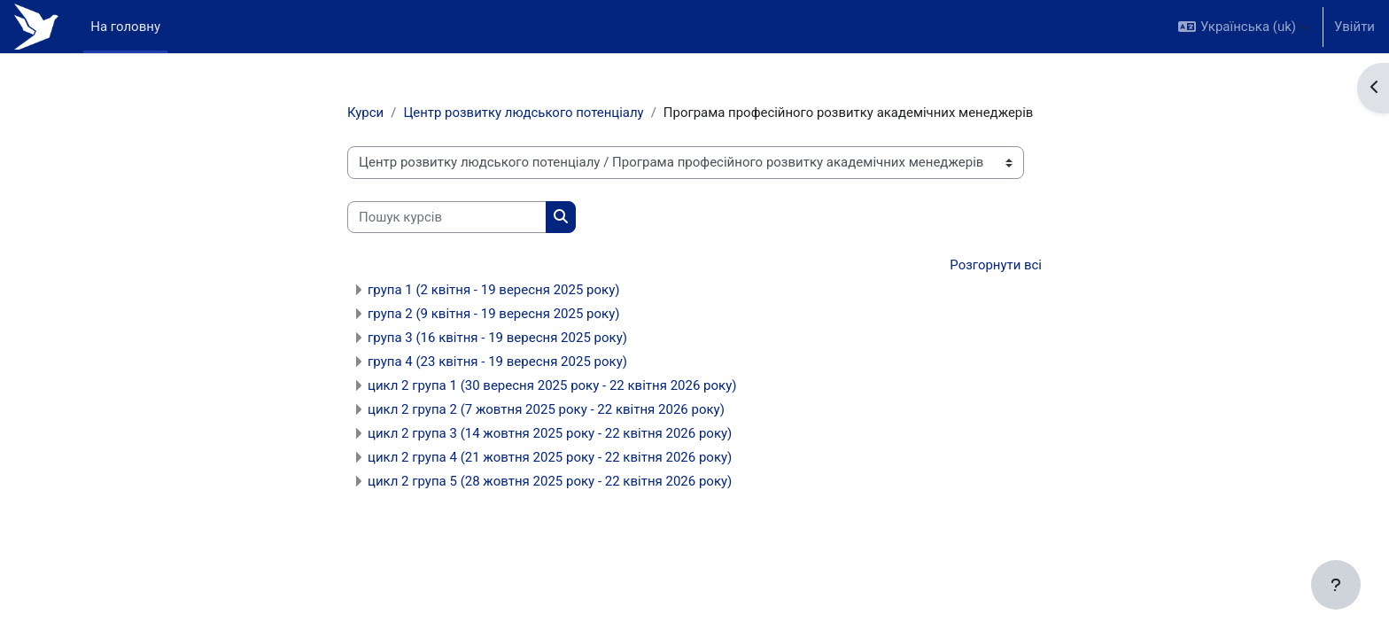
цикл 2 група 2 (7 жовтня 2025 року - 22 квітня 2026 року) (546, 409)
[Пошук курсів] (447, 217)
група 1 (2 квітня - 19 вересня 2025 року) (494, 290)
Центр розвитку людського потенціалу (524, 113)
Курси (365, 113)
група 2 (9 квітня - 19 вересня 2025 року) (494, 314)
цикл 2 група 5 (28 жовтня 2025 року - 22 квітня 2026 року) (550, 481)
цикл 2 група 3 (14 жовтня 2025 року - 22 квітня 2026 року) (550, 433)
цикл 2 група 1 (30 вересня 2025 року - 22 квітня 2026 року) (552, 385)
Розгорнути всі (996, 266)
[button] (1243, 26)
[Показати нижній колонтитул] (1336, 585)
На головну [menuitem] (125, 27)
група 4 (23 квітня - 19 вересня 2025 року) (497, 362)
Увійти (1354, 27)
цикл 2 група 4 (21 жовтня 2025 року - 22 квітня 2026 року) (550, 457)
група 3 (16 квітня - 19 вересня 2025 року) (497, 338)
